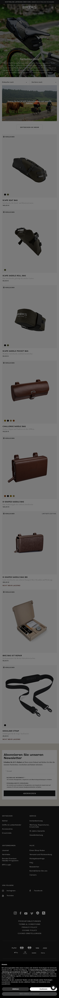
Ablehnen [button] (15, 989)
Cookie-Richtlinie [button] (41, 972)
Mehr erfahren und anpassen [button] (29, 994)
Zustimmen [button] (43, 989)
